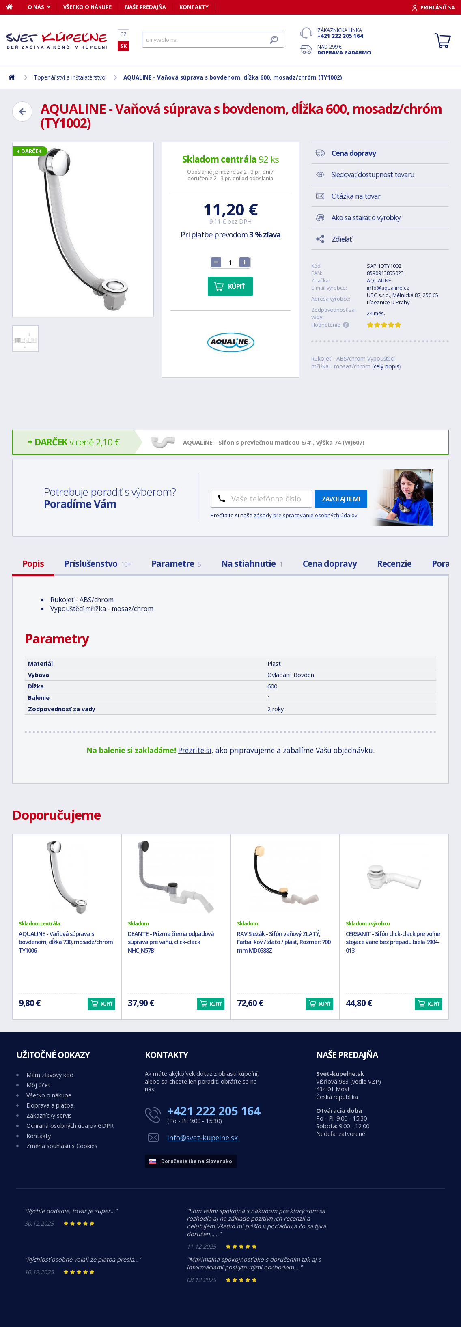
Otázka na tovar (356, 196)
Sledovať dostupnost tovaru (373, 174)
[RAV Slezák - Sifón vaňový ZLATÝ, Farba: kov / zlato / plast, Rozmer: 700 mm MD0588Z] (285, 877)
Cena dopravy (330, 563)
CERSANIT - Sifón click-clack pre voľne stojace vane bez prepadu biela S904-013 (393, 942)
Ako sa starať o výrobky (366, 217)
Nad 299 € (344, 49)
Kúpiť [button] (106, 1004)
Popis (33, 563)
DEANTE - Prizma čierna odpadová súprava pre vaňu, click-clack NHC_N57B (171, 942)
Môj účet (38, 1085)
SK (123, 45)
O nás (36, 7)
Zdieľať (341, 239)
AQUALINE (379, 280)
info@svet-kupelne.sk (202, 1137)
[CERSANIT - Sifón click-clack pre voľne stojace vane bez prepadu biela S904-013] (394, 877)
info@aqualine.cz (388, 287)
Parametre (176, 563)
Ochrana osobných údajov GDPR (70, 1125)
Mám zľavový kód (49, 1075)
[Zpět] (22, 111)
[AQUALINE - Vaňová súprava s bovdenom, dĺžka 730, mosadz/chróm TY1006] (67, 877)
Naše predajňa (145, 7)
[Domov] (13, 7)
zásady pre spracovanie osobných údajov (306, 515)
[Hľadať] (213, 40)
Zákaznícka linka (344, 32)
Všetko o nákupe (87, 7)
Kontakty (194, 7)
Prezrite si (194, 750)
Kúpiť (236, 286)
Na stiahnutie (251, 563)
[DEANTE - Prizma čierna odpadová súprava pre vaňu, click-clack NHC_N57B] (176, 877)
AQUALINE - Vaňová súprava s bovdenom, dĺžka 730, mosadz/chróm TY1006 (66, 942)
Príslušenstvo (97, 563)
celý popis (386, 366)
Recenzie (394, 563)
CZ (123, 34)
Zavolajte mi (341, 499)
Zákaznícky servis (49, 1115)
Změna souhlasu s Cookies (61, 1146)
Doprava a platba (49, 1105)
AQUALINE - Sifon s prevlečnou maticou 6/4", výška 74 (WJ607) (273, 442)
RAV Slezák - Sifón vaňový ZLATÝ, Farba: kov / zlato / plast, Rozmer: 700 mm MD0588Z (283, 942)
